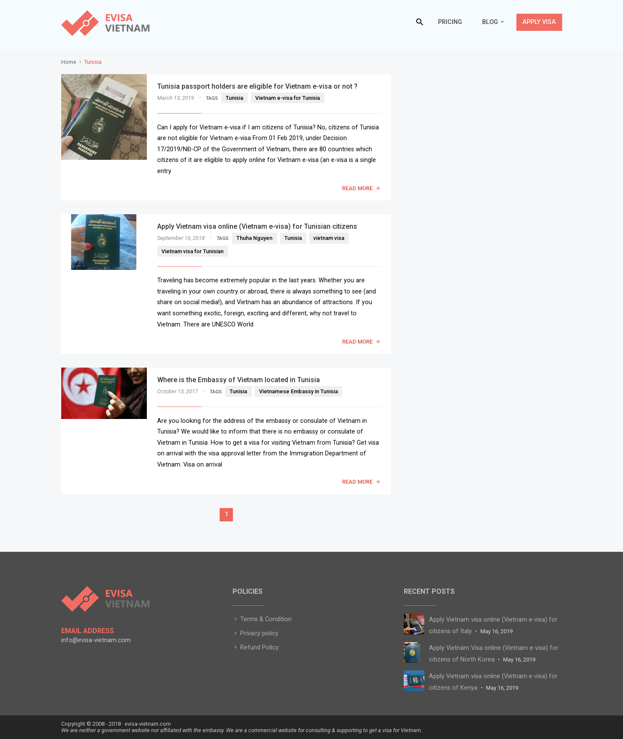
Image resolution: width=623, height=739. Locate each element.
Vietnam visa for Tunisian (192, 251)
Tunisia (234, 98)
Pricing (450, 22)
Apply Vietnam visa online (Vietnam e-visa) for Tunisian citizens (257, 226)
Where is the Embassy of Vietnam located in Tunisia (238, 380)
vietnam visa (328, 238)
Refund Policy (256, 647)
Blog (490, 22)
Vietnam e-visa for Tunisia (287, 98)
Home (68, 62)
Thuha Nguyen (254, 238)
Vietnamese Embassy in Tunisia (298, 391)
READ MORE (357, 188)
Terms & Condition (262, 619)
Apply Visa (539, 22)
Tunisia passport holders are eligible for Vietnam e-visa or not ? (257, 86)
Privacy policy (255, 633)
